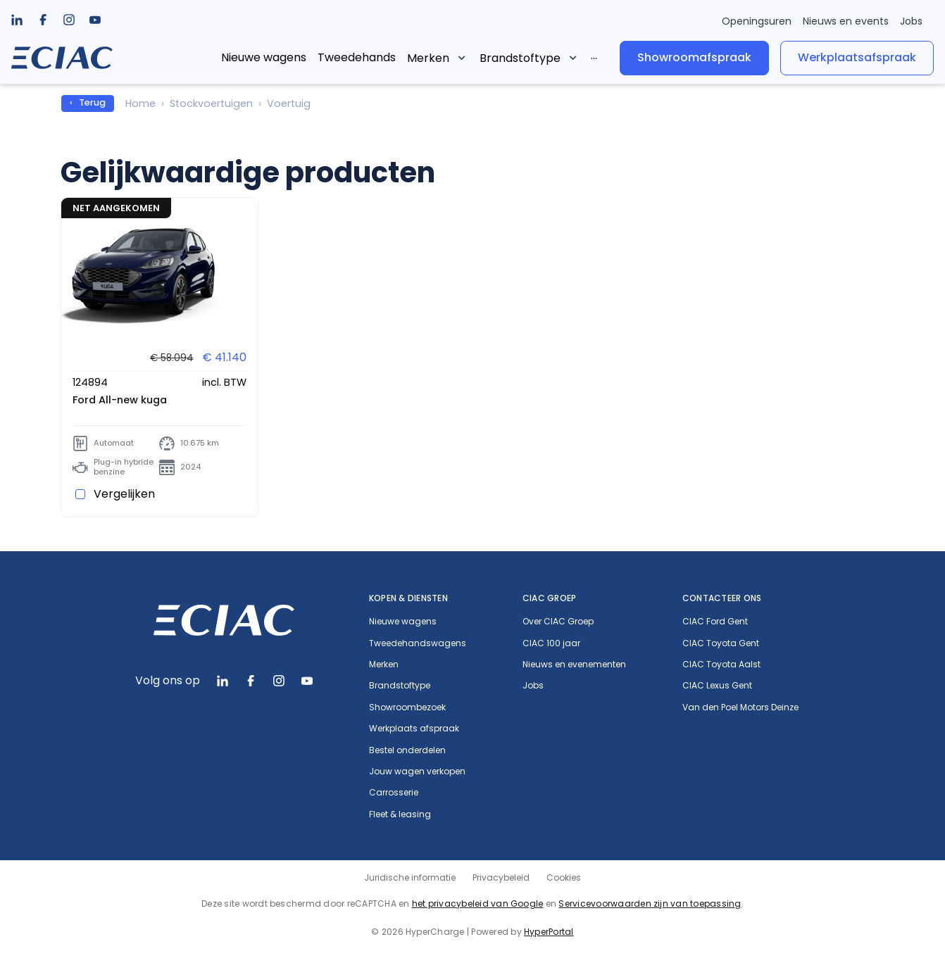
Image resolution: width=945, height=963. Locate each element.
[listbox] (43, 19)
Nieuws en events (846, 21)
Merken (428, 58)
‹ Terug (88, 102)
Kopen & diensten (408, 598)
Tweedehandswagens (417, 643)
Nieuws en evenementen (574, 664)
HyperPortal (549, 932)
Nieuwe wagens (263, 57)
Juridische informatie (410, 877)
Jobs (911, 21)
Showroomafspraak (694, 57)
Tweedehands (357, 57)
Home (140, 103)
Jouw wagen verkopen (417, 771)
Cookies (563, 877)
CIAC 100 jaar (551, 643)
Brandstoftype (520, 58)
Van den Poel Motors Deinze (740, 707)
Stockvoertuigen (211, 103)
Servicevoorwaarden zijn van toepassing (649, 904)
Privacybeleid (501, 877)
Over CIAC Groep (558, 622)
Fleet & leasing (400, 814)
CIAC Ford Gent (715, 622)
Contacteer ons (721, 598)
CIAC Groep (549, 598)
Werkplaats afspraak (414, 729)
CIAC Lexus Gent (717, 686)
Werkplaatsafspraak (857, 57)
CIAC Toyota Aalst (721, 664)
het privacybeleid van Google (478, 904)
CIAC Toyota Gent (720, 643)
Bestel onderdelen (407, 750)
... (594, 55)
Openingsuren (756, 21)
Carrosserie (393, 793)
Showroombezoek (407, 707)
